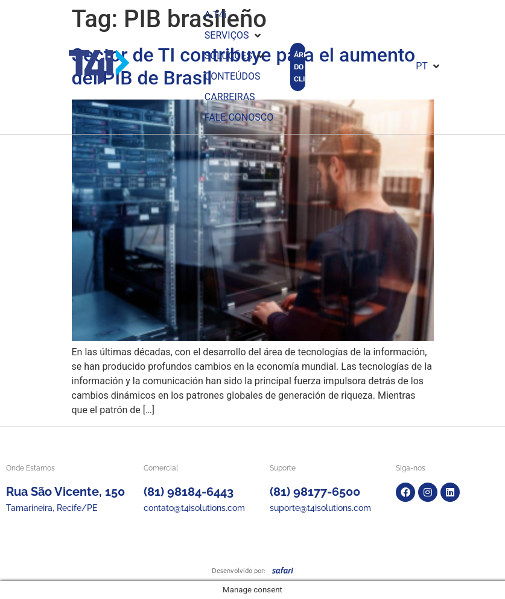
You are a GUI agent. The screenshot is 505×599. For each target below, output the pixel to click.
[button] (234, 35)
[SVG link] (283, 570)
